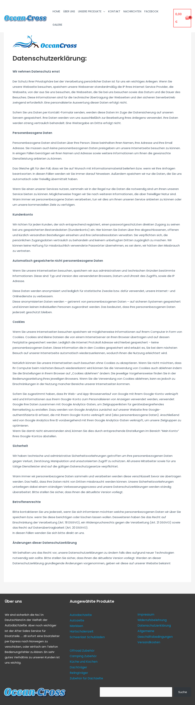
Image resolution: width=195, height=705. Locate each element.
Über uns (69, 11)
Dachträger (78, 665)
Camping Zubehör (82, 654)
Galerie (57, 25)
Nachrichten (132, 11)
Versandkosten (148, 641)
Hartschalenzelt (81, 630)
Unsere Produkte (89, 11)
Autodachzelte (15, 625)
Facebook (151, 11)
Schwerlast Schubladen (86, 636)
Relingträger (78, 670)
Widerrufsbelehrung (151, 619)
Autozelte (77, 620)
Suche (182, 689)
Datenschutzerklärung (153, 625)
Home (56, 11)
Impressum (145, 614)
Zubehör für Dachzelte (85, 675)
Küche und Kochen (83, 660)
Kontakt (114, 11)
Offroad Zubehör (82, 649)
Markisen (76, 625)
